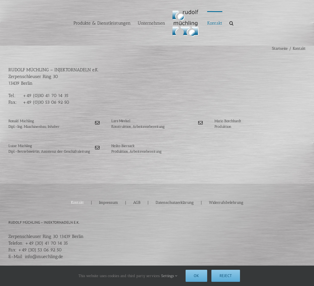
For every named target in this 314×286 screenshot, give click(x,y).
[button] (231, 23)
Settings (169, 276)
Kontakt (77, 202)
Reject (226, 275)
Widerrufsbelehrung (226, 202)
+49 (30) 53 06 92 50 (40, 249)
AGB (136, 202)
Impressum (108, 202)
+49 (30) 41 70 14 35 (46, 243)
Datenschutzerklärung (175, 202)
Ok (196, 275)
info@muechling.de (44, 256)
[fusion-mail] (97, 122)
